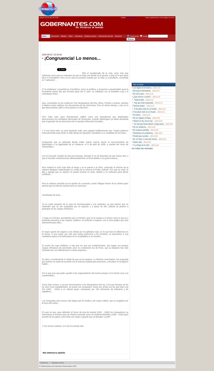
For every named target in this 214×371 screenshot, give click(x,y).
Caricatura (78, 36)
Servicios (118, 36)
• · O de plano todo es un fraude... (149, 109)
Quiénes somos (90, 36)
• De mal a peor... (142, 94)
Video (70, 36)
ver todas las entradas (142, 148)
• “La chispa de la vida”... (145, 145)
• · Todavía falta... (142, 100)
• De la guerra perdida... (145, 130)
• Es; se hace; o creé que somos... (149, 139)
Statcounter (131, 17)
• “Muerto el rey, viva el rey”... (147, 121)
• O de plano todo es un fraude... (148, 112)
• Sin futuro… (141, 115)
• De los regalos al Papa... (146, 118)
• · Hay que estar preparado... (147, 103)
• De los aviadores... (143, 127)
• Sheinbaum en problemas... (147, 133)
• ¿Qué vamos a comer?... (146, 97)
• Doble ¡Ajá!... (141, 142)
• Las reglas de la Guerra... (146, 88)
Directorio (44, 363)
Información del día (105, 36)
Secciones (55, 36)
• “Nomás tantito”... (143, 106)
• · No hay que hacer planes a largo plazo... (152, 124)
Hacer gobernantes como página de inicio (160, 17)
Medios (63, 36)
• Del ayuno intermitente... (146, 91)
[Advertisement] (123, 8)
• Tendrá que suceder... (145, 136)
